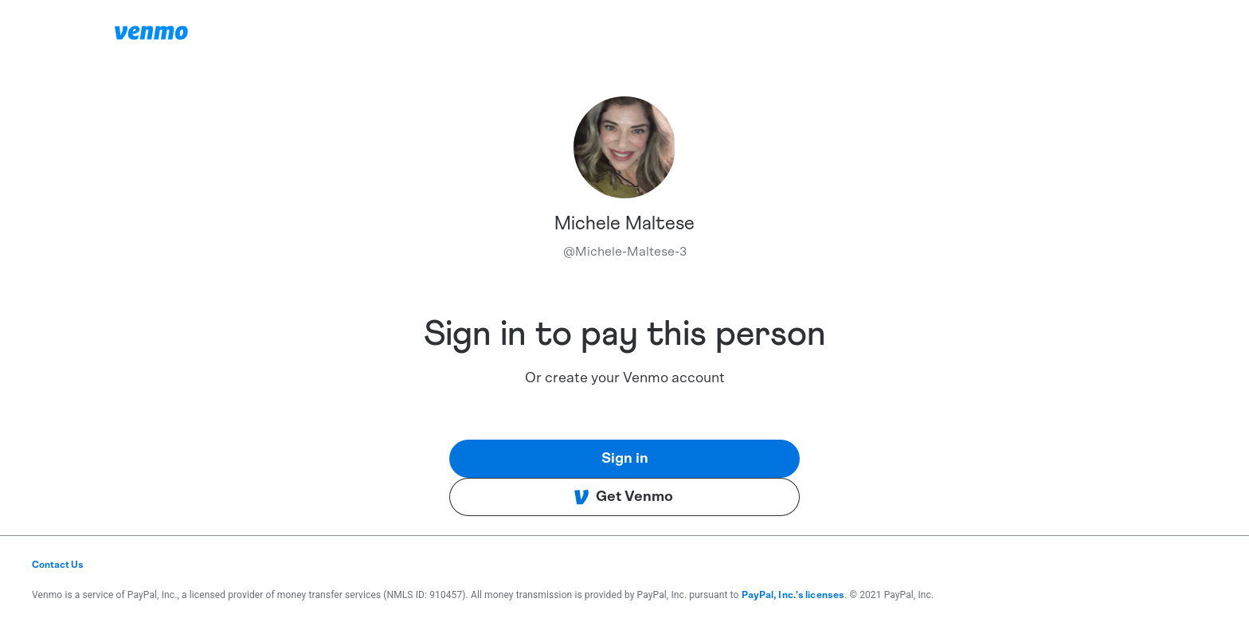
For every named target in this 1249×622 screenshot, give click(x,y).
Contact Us (58, 564)
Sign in (624, 459)
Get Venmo (623, 497)
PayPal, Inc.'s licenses (793, 595)
